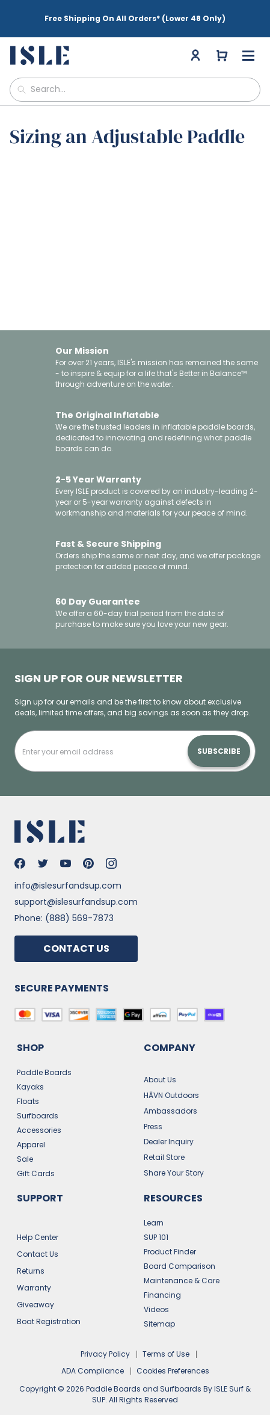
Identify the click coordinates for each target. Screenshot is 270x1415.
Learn (154, 1208)
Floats (28, 1087)
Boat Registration (49, 1307)
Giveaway (35, 1290)
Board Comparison (179, 1252)
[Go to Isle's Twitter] (42, 848)
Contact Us (76, 934)
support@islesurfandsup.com (76, 887)
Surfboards (37, 1101)
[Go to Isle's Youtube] (65, 848)
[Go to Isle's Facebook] (19, 848)
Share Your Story (174, 1158)
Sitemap (159, 1309)
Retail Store (164, 1143)
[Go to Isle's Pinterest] (88, 848)
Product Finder (170, 1237)
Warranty (34, 1273)
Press (153, 1112)
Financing (162, 1280)
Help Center (37, 1223)
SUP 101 (156, 1223)
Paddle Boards (44, 1058)
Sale (25, 1144)
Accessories (39, 1116)
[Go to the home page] (41, 49)
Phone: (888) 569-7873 (64, 904)
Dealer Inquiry (169, 1127)
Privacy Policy (105, 1339)
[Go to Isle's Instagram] (111, 848)
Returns (30, 1256)
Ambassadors (170, 1096)
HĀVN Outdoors (171, 1081)
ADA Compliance (92, 1356)
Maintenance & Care (181, 1266)
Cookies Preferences (173, 1356)
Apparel (31, 1130)
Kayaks (30, 1072)
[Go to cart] (222, 49)
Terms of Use (166, 1339)
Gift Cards (36, 1159)
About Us (160, 1065)
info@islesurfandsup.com (67, 871)
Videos (156, 1295)
